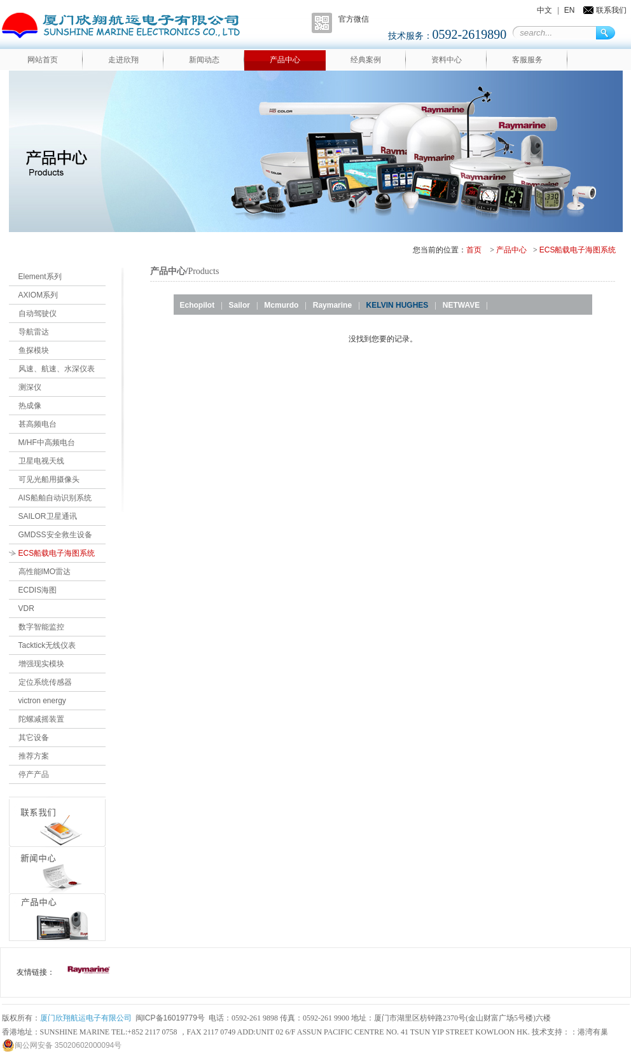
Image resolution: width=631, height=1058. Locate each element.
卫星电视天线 (41, 461)
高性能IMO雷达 (44, 571)
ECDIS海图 (37, 590)
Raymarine (332, 305)
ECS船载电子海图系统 (577, 249)
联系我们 (611, 10)
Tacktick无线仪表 (47, 645)
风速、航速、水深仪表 (56, 368)
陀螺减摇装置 (41, 719)
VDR (26, 608)
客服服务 (527, 59)
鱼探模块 (33, 350)
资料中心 (446, 59)
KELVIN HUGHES (397, 305)
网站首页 (42, 59)
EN (569, 10)
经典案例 (365, 59)
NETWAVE (461, 305)
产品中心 (285, 59)
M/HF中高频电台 (46, 442)
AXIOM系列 (38, 295)
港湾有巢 (593, 1031)
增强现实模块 (41, 663)
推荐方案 (33, 756)
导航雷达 (33, 331)
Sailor (239, 305)
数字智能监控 (41, 626)
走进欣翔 (123, 59)
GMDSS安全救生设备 (55, 534)
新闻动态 (204, 59)
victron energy (42, 700)
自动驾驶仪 (37, 313)
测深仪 (29, 387)
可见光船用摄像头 (49, 479)
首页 (474, 249)
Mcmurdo (281, 305)
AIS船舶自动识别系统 (55, 497)
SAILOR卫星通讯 (47, 516)
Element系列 (40, 276)
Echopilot (197, 305)
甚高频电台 (37, 424)
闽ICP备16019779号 (170, 1017)
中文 (544, 10)
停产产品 (33, 774)
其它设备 (33, 737)
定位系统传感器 (45, 682)
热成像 (29, 405)
